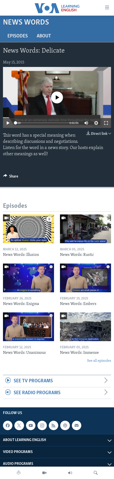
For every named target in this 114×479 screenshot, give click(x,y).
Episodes (17, 36)
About (44, 36)
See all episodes (99, 361)
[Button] (10, 177)
